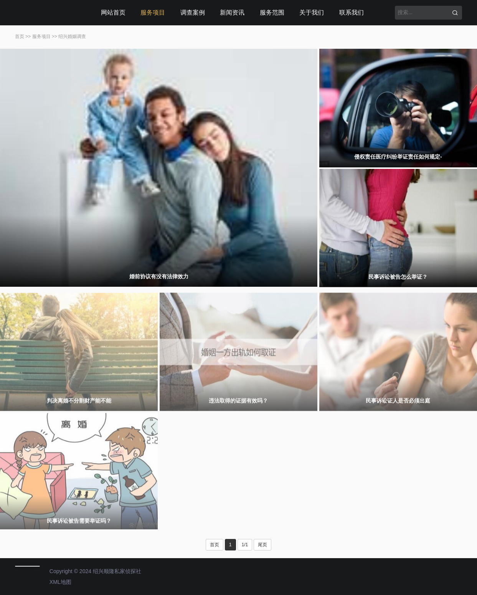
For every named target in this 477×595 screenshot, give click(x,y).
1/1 (245, 544)
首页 (19, 36)
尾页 (262, 544)
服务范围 (272, 12)
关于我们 (311, 12)
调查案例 (192, 12)
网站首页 (113, 12)
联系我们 (351, 12)
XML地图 (60, 582)
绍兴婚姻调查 (72, 36)
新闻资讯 (232, 12)
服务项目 (152, 12)
